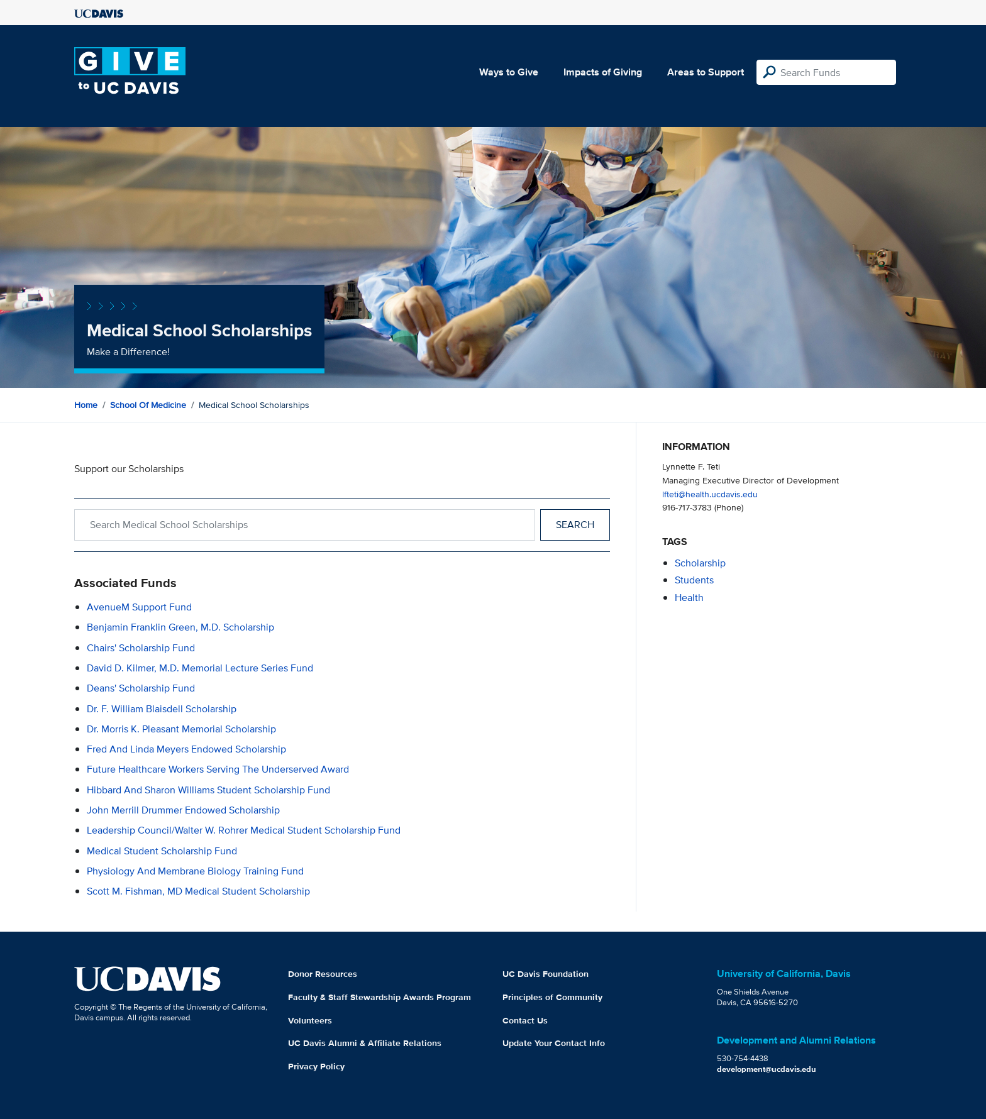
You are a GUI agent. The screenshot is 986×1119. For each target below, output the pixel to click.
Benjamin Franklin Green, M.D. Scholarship (180, 627)
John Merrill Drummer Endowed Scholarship (183, 810)
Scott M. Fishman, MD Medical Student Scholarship (198, 891)
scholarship (700, 563)
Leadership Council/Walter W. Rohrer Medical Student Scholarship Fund (244, 830)
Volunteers (310, 1020)
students (694, 580)
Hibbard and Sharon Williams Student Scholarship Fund (208, 790)
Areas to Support (705, 72)
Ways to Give (508, 72)
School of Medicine (148, 405)
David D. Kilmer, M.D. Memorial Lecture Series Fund (200, 668)
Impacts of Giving (602, 72)
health (689, 597)
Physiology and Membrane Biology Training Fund (195, 871)
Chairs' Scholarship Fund (141, 648)
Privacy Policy (316, 1066)
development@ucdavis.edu (766, 1069)
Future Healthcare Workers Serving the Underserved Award (218, 769)
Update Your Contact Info (553, 1043)
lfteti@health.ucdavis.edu (710, 493)
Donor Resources (322, 973)
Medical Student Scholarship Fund (162, 851)
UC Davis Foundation (545, 973)
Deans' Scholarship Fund (141, 688)
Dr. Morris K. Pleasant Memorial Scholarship (181, 729)
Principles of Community (552, 997)
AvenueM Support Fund (139, 607)
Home (85, 405)
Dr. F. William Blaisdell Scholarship (161, 709)
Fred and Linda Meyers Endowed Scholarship (186, 749)
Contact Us (525, 1020)
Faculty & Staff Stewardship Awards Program (379, 997)
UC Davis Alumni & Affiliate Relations (364, 1043)
